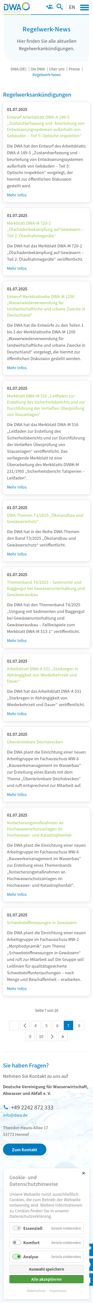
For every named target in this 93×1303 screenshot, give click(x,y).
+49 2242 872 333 (32, 1107)
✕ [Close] (83, 1173)
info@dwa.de (15, 1115)
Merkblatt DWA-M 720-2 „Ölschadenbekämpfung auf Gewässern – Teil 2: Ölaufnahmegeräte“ (45, 229)
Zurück (25, 1025)
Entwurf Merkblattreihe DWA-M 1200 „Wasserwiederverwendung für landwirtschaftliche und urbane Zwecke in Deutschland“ (46, 305)
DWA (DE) (19, 68)
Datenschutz (36, 1290)
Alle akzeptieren (46, 1279)
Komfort (31, 1242)
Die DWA (38, 68)
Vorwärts (52, 1036)
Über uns (56, 68)
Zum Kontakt (24, 1149)
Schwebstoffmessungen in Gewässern (42, 922)
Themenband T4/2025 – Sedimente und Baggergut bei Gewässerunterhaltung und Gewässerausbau (46, 588)
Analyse (30, 1257)
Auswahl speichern (46, 1269)
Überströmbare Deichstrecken (35, 742)
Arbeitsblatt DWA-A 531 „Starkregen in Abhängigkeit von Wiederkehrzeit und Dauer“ (42, 675)
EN (72, 6)
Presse (74, 68)
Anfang (14, 1025)
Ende (63, 1036)
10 (41, 1036)
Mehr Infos (17, 195)
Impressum (58, 1290)
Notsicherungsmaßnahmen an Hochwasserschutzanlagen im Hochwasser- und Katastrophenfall (39, 829)
